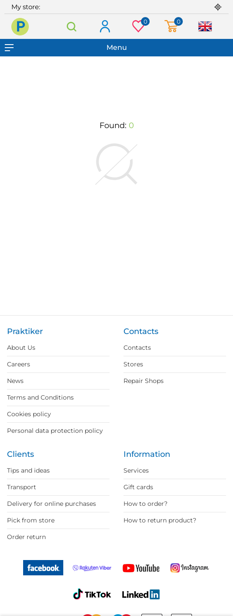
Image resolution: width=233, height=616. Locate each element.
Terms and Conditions (40, 397)
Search (71, 26)
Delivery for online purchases (51, 504)
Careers (18, 364)
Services (136, 470)
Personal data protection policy (55, 431)
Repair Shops (143, 381)
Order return (26, 537)
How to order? (145, 504)
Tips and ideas (28, 470)
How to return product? (159, 520)
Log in (104, 27)
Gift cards (138, 487)
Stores (133, 364)
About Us (21, 348)
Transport (21, 487)
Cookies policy (29, 414)
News (15, 381)
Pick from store (31, 520)
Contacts (137, 348)
